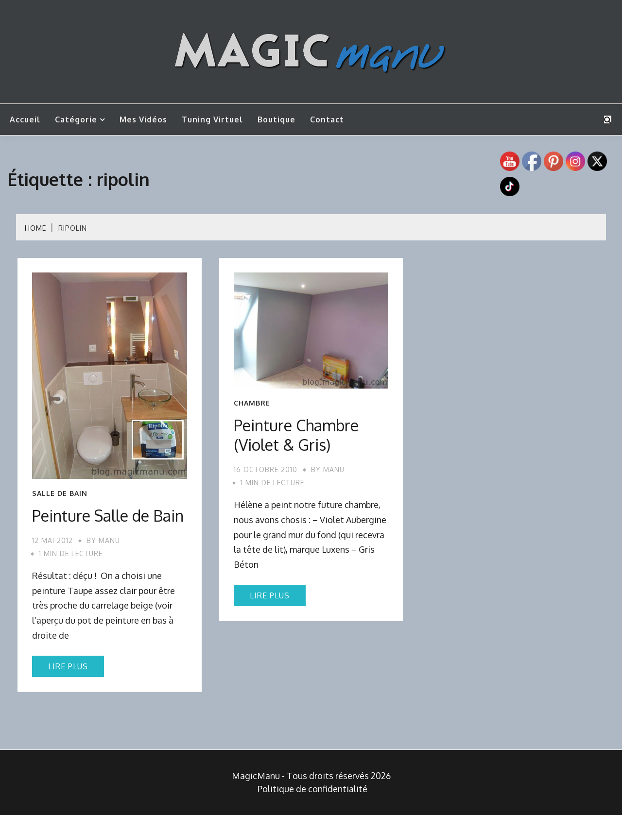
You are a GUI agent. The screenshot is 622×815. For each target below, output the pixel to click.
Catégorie (76, 119)
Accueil (25, 119)
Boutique (276, 119)
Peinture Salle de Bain (108, 516)
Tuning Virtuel (212, 119)
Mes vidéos (143, 119)
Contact (327, 119)
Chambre (252, 403)
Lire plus (68, 666)
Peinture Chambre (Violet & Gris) (296, 435)
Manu (109, 540)
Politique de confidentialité (312, 788)
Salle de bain (59, 493)
